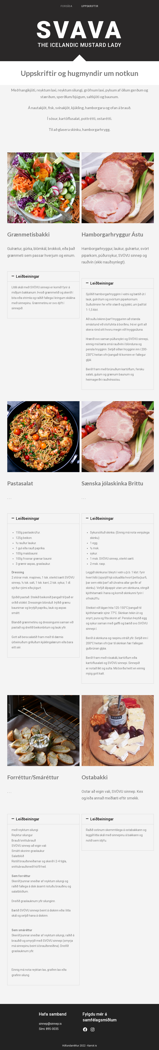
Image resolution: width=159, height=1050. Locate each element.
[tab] (43, 276)
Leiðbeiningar (27, 276)
